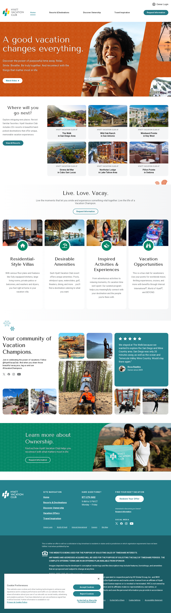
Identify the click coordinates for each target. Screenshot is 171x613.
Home (33, 12)
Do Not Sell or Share (117, 600)
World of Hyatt (62, 527)
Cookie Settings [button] (134, 600)
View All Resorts (13, 143)
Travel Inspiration (122, 12)
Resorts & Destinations (59, 12)
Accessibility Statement (153, 600)
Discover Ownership (92, 12)
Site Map (105, 527)
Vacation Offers (51, 513)
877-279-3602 (88, 497)
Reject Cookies (87, 594)
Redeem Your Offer (129, 499)
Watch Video (12, 81)
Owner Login (160, 4)
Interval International (79, 527)
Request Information (156, 12)
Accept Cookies (87, 587)
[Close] (99, 579)
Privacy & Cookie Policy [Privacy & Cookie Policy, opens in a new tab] (17, 602)
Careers (94, 527)
